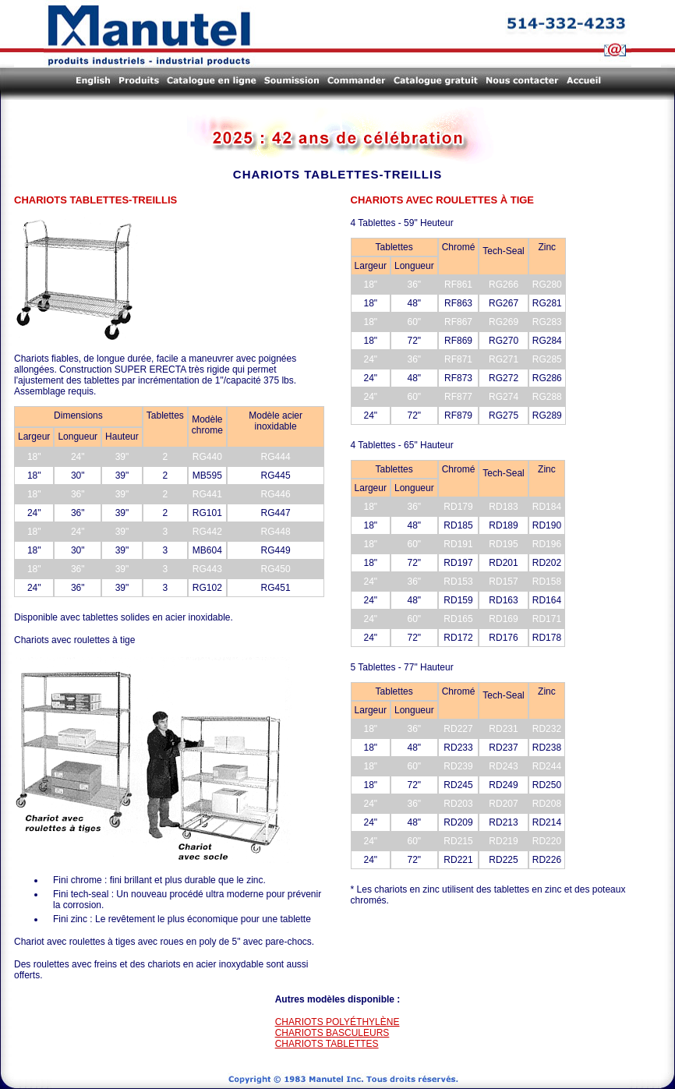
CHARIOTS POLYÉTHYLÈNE (337, 1022)
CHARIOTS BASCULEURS (332, 1032)
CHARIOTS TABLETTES (327, 1043)
